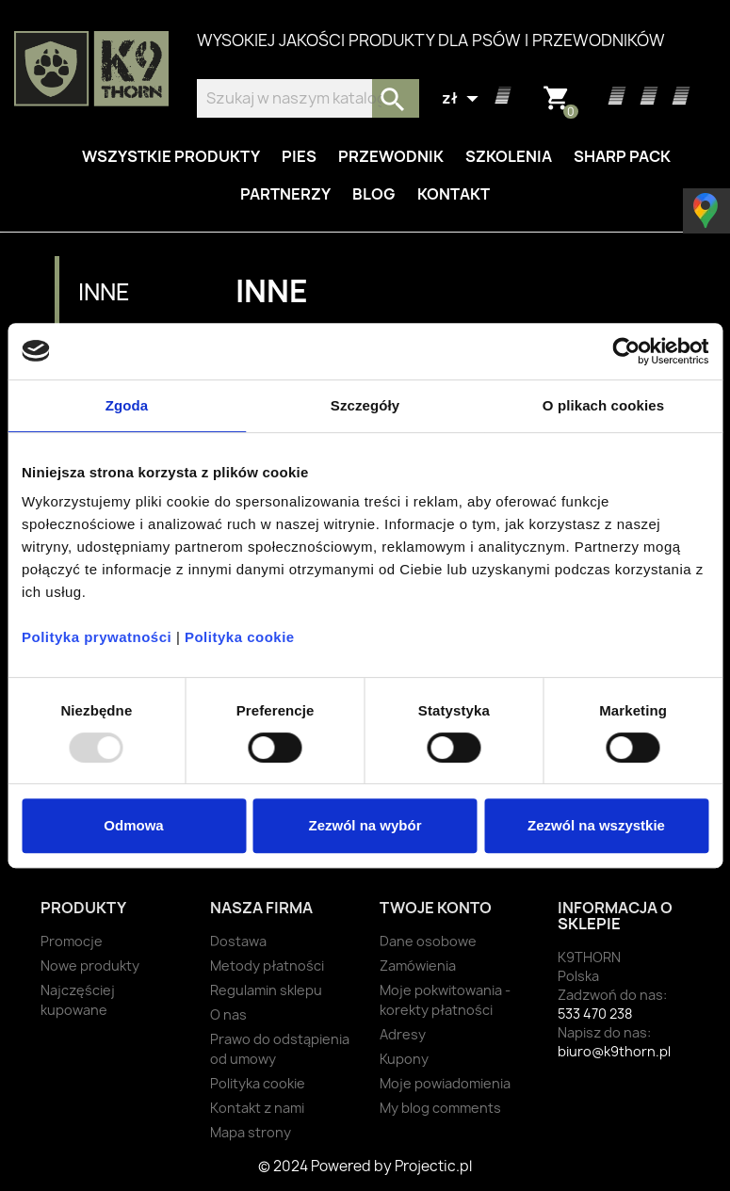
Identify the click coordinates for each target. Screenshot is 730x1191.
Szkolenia (508, 156)
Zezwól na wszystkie (596, 825)
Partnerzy (285, 194)
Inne (104, 292)
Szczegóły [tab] (365, 405)
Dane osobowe (428, 941)
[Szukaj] (308, 98)
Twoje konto (436, 907)
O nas (228, 1014)
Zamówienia (418, 965)
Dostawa (238, 941)
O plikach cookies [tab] (603, 405)
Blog (374, 194)
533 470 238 (595, 1013)
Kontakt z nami (257, 1108)
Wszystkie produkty (171, 156)
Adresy (403, 1034)
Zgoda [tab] (127, 405)
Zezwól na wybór (364, 825)
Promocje (72, 941)
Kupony (404, 1059)
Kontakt (453, 194)
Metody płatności (267, 965)
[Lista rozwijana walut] (462, 99)
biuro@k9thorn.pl (614, 1051)
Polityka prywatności (96, 637)
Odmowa (133, 825)
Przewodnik (391, 156)
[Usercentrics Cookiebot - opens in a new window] (625, 351)
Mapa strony (250, 1132)
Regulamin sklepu (266, 990)
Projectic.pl (433, 1166)
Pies (299, 156)
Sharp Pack (622, 156)
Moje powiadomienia (445, 1083)
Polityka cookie (240, 637)
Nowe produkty (90, 965)
